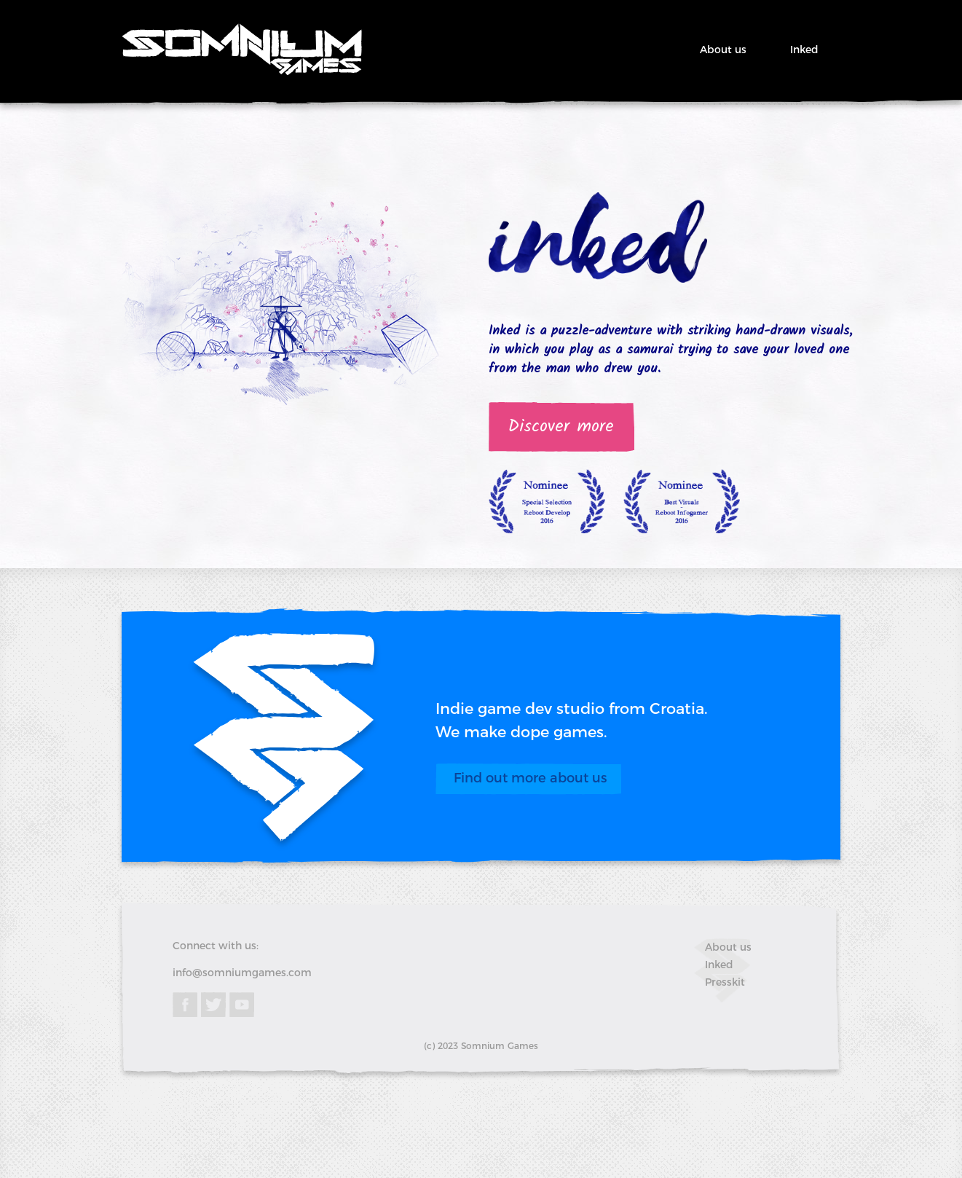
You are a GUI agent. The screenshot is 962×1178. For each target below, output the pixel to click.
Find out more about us (530, 778)
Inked (804, 49)
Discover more (561, 426)
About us (723, 49)
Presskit (725, 982)
